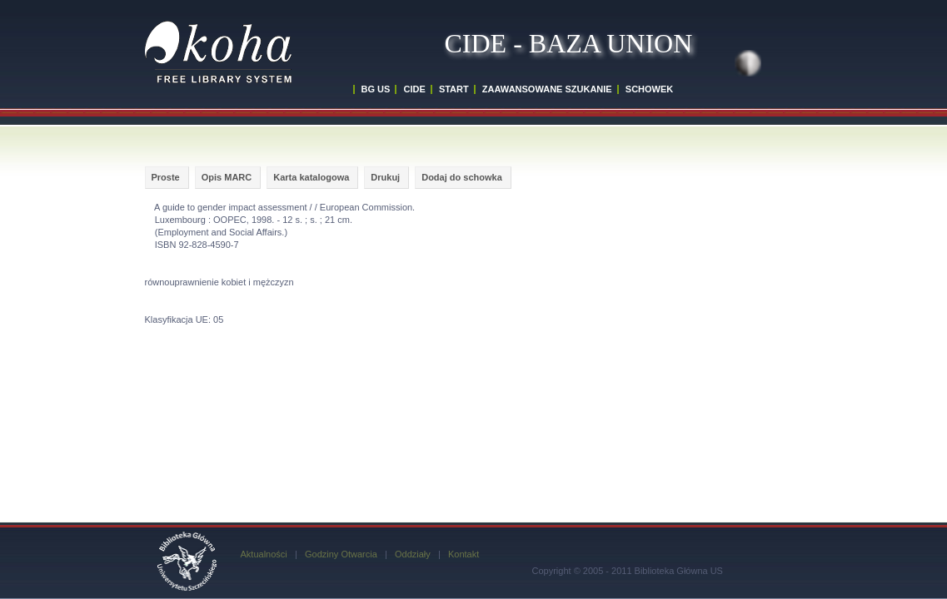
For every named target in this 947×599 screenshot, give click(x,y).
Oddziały (413, 554)
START (454, 89)
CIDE (414, 89)
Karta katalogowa (311, 177)
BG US (376, 89)
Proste (166, 177)
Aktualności (264, 554)
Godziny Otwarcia (341, 554)
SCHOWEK (649, 89)
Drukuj (385, 177)
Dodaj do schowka (461, 177)
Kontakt (463, 554)
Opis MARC (227, 177)
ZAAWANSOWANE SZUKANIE (547, 89)
